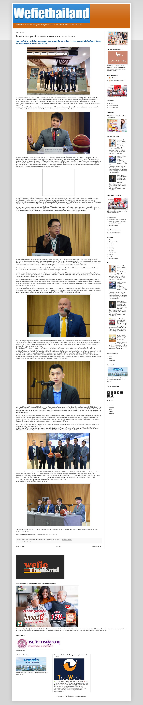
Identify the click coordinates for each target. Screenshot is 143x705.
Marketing (111, 248)
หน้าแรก (58, 546)
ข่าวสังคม (111, 250)
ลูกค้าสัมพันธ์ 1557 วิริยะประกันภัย (117, 219)
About (110, 358)
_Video (111, 256)
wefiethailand (112, 217)
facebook (111, 407)
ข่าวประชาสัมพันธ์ (26, 542)
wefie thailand (114, 78)
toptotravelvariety (113, 105)
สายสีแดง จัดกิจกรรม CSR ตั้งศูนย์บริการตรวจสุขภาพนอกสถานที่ (122, 321)
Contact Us (112, 360)
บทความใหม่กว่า (20, 546)
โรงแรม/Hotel (112, 252)
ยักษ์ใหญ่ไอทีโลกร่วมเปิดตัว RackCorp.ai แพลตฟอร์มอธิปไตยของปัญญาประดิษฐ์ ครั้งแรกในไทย (118, 161)
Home (110, 240)
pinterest (111, 411)
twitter (110, 409)
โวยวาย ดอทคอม (113, 107)
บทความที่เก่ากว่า (96, 546)
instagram (111, 413)
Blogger (84, 696)
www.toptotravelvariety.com (118, 80)
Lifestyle (111, 246)
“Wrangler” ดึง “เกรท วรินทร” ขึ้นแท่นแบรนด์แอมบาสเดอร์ (122, 142)
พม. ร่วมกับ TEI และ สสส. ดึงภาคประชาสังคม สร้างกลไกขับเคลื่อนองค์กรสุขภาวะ (121, 338)
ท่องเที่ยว (111, 244)
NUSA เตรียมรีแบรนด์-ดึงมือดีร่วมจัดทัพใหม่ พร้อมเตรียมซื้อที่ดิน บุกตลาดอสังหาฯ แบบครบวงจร (122, 179)
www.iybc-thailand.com (28, 534)
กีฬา (20, 542)
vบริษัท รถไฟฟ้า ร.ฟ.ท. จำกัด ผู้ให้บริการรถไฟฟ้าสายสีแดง (117, 222)
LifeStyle (111, 254)
